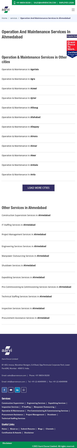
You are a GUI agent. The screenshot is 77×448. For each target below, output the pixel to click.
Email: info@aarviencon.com (13, 381)
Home (4, 18)
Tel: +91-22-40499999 (37, 381)
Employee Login (66, 2)
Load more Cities (38, 187)
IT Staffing (26, 407)
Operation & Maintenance (13, 410)
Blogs (40, 429)
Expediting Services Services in (23, 277)
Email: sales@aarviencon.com (14, 375)
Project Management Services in (24, 234)
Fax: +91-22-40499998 (58, 381)
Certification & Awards (11, 432)
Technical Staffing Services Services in (27, 296)
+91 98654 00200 (23, 2)
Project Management (35, 414)
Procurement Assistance (12, 414)
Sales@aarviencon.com (45, 2)
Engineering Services (36, 403)
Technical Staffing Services (13, 418)
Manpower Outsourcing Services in (25, 255)
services (13, 18)
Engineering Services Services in (24, 246)
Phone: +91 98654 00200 (39, 375)
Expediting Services (57, 403)
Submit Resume (28, 429)
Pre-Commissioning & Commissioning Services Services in (36, 286)
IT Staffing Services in (18, 224)
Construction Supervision (13, 403)
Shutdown (51, 414)
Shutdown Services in (19, 265)
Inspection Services (10, 407)
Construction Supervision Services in (26, 215)
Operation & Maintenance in (20, 69)
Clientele (50, 429)
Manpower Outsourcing (44, 407)
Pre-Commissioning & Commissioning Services (47, 410)
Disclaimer (29, 432)
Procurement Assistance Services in (25, 318)
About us (14, 429)
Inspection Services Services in (23, 308)
